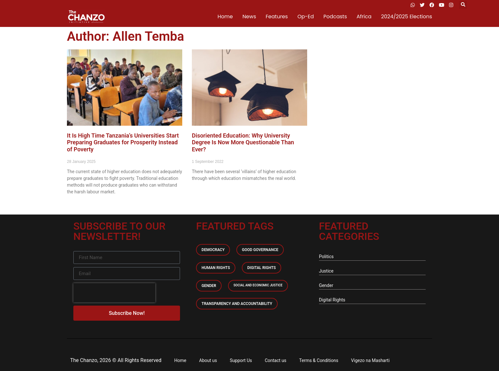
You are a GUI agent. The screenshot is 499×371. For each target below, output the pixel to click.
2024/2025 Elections (406, 16)
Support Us (241, 360)
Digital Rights (261, 268)
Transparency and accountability (236, 303)
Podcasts (335, 16)
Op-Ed (306, 16)
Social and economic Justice (257, 285)
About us (208, 360)
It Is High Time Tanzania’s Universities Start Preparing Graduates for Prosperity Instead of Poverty (123, 142)
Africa (363, 16)
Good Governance (260, 250)
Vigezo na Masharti (370, 360)
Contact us (275, 360)
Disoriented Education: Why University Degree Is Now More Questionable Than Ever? (243, 142)
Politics (326, 256)
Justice (326, 271)
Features (277, 16)
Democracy (213, 250)
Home (225, 16)
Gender (208, 285)
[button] (463, 5)
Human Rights (215, 268)
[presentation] (114, 292)
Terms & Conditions (318, 360)
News (249, 16)
